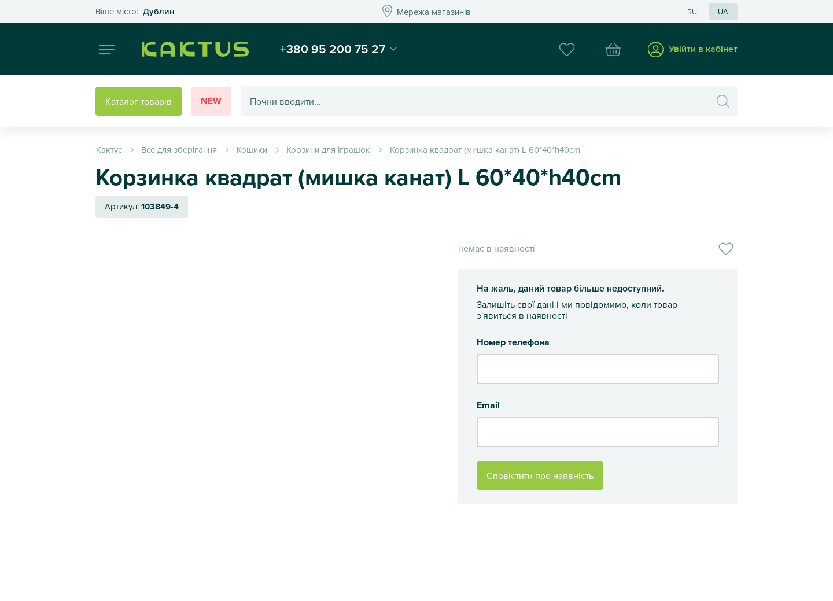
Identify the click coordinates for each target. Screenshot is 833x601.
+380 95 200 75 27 (332, 48)
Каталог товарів (138, 101)
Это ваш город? (135, 12)
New (211, 101)
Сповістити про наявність (540, 475)
